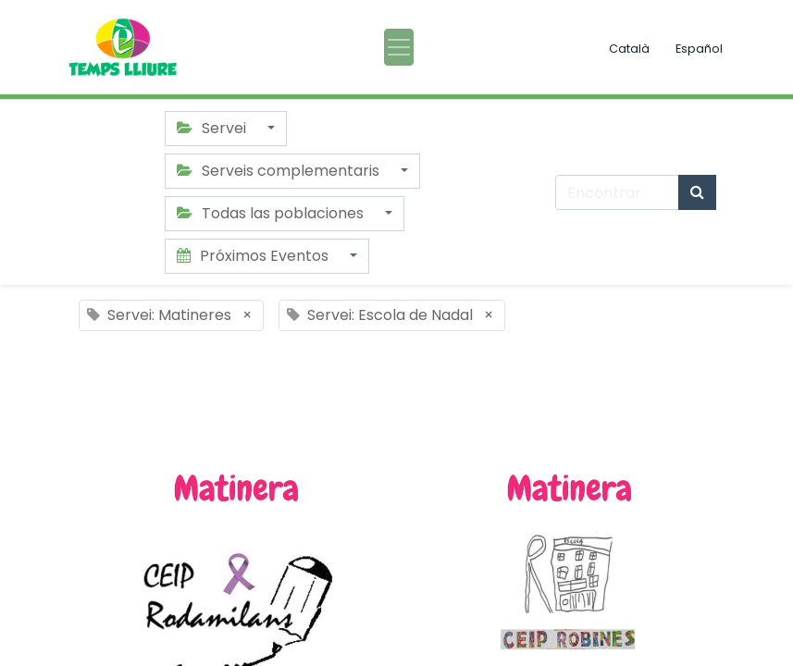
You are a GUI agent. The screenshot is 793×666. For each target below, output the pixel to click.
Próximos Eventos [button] (254, 255)
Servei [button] (213, 128)
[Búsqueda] (697, 192)
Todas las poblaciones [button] (272, 213)
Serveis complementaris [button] (280, 170)
